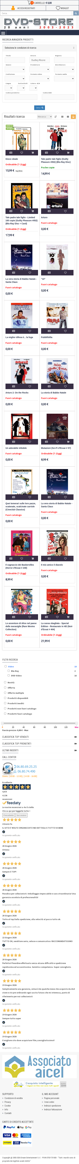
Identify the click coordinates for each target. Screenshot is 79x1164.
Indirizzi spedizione (52, 1105)
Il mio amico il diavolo (52, 565)
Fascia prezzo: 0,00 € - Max (15, 730)
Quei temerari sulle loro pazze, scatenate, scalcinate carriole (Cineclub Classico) (21, 506)
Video (11, 666)
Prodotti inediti (16, 703)
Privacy (8, 1102)
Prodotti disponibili (18, 698)
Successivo (21, 815)
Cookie (8, 1105)
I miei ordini (49, 1102)
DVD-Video (16, 675)
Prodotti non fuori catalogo (22, 708)
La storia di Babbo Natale (53, 393)
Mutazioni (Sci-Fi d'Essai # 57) (56, 448)
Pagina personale (51, 1098)
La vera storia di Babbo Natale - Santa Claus (21, 280)
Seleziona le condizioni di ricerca (20, 47)
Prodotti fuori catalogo (20, 713)
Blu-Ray (15, 671)
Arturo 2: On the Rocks (17, 393)
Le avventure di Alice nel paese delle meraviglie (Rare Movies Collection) (21, 626)
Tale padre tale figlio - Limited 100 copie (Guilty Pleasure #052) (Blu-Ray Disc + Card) (22, 220)
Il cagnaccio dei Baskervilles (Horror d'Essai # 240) (20, 566)
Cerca (39, 107)
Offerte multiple (16, 693)
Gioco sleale (12, 159)
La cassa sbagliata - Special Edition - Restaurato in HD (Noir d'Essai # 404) (57, 626)
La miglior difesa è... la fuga (19, 337)
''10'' (43, 279)
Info (6, 1109)
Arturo (44, 217)
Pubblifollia (46, 337)
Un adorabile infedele (16, 448)
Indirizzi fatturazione (53, 1109)
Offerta (11, 687)
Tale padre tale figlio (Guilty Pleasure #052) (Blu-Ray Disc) (56, 160)
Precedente (9, 815)
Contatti (8, 1113)
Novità (11, 682)
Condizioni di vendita (14, 1098)
